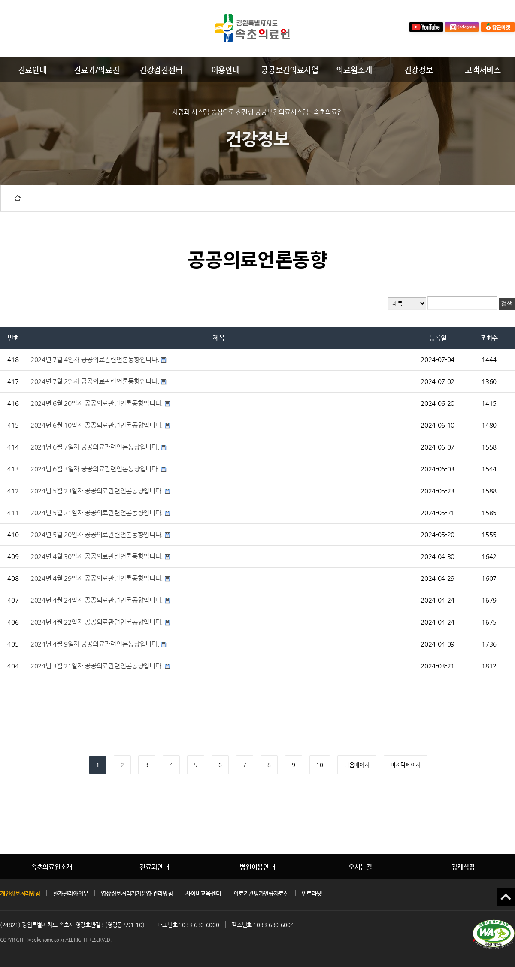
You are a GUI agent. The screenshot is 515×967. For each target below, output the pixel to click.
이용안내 (225, 69)
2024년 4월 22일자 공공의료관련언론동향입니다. (96, 622)
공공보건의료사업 (289, 69)
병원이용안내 (257, 866)
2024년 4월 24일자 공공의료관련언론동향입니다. (96, 600)
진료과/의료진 (97, 69)
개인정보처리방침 (20, 893)
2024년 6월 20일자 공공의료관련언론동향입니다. (96, 403)
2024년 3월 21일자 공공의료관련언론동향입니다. (96, 665)
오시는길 (360, 866)
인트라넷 (312, 893)
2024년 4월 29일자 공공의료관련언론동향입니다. (96, 578)
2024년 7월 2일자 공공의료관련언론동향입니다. (94, 381)
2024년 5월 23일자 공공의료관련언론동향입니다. (96, 490)
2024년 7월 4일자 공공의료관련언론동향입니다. (94, 359)
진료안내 (32, 69)
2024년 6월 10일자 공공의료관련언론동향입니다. (96, 425)
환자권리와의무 (70, 893)
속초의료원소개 (51, 866)
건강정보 (418, 69)
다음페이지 (356, 765)
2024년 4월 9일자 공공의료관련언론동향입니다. (94, 643)
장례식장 (463, 866)
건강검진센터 (160, 69)
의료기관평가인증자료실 (260, 893)
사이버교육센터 (203, 893)
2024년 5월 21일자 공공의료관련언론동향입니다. (96, 512)
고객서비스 (482, 69)
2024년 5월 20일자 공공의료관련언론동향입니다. (96, 534)
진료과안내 (154, 866)
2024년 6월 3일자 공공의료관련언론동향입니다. (94, 468)
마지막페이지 (406, 765)
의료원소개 (354, 69)
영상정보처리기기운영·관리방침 (137, 893)
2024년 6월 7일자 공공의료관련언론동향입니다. (94, 446)
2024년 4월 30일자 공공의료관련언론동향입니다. (96, 556)
